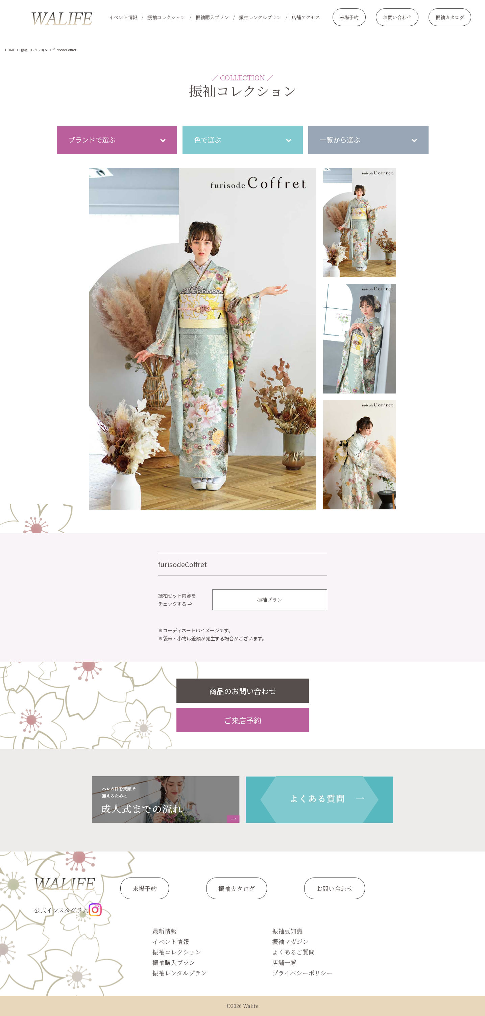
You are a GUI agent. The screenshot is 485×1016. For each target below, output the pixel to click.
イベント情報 (123, 17)
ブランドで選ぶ (92, 140)
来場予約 (349, 17)
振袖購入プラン (212, 17)
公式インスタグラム (68, 909)
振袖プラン (269, 599)
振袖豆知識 (287, 930)
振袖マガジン (290, 941)
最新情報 (164, 930)
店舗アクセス (306, 17)
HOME (10, 49)
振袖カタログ (450, 17)
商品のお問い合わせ (242, 690)
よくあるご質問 (293, 951)
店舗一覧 (284, 962)
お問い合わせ (397, 17)
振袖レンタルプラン (260, 17)
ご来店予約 (242, 720)
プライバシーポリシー (302, 972)
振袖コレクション (166, 17)
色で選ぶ (207, 140)
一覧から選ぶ (340, 140)
